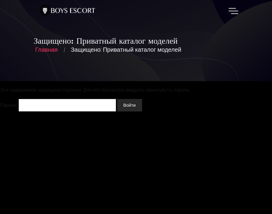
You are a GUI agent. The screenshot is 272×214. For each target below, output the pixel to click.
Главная (46, 49)
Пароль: (58, 105)
